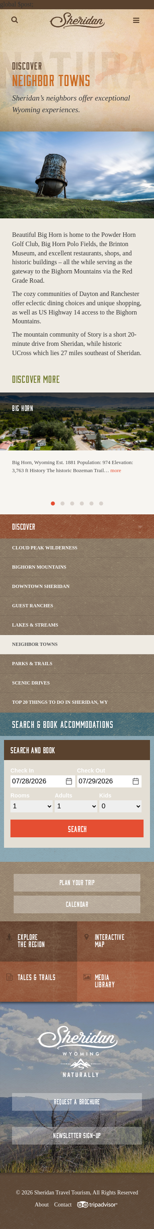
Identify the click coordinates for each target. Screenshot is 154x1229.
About (42, 1205)
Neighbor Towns (34, 644)
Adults (63, 795)
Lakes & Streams (35, 625)
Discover (23, 526)
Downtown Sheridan (41, 586)
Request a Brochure (77, 1101)
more (116, 470)
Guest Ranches (32, 605)
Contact (63, 1205)
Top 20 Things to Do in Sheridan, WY (60, 702)
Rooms (19, 795)
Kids (105, 795)
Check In (22, 770)
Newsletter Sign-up (77, 1135)
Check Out (91, 770)
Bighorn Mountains (39, 567)
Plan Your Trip (77, 882)
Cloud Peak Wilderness (44, 548)
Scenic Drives (31, 683)
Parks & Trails (32, 663)
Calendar (77, 904)
